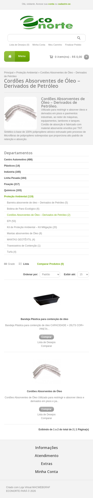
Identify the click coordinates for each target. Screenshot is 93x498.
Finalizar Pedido (73, 44)
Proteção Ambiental (26, 72)
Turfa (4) (11, 251)
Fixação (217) (12, 184)
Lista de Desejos (46, 342)
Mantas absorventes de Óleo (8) (24, 233)
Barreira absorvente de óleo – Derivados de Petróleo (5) (37, 202)
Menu (22, 56)
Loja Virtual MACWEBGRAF (34, 487)
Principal (8, 72)
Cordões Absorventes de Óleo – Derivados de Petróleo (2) (38, 215)
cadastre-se (64, 4)
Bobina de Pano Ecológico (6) (23, 208)
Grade (11, 264)
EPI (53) (11, 221)
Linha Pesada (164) (15, 178)
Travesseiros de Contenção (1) (23, 245)
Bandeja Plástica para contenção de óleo (44, 319)
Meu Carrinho (55, 44)
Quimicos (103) (13, 190)
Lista (26, 264)
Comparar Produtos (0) (50, 264)
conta (51, 4)
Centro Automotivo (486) (18, 159)
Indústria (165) (12, 171)
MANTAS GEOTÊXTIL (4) (21, 239)
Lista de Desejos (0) (19, 44)
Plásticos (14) (12, 165)
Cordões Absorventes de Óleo (44, 391)
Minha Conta (38, 44)
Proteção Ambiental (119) (19, 196)
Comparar (46, 346)
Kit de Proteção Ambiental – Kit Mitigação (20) (32, 227)
